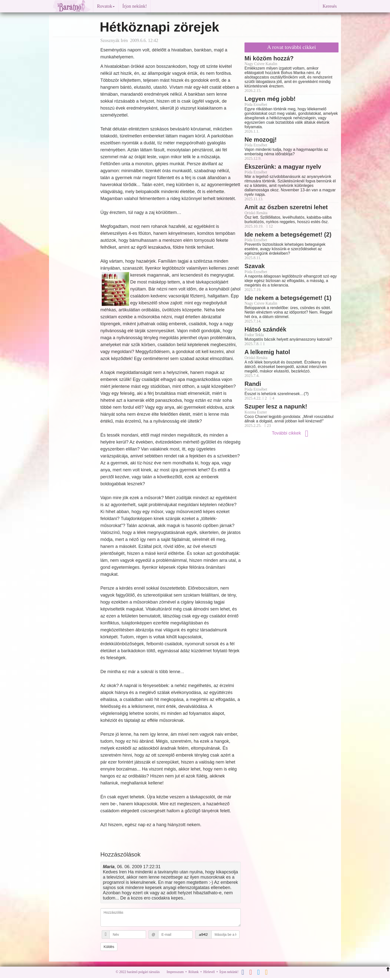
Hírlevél (209, 972)
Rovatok (106, 6)
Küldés (109, 947)
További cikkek (291, 433)
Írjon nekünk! (134, 6)
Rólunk (193, 972)
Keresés (330, 6)
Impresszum (175, 972)
